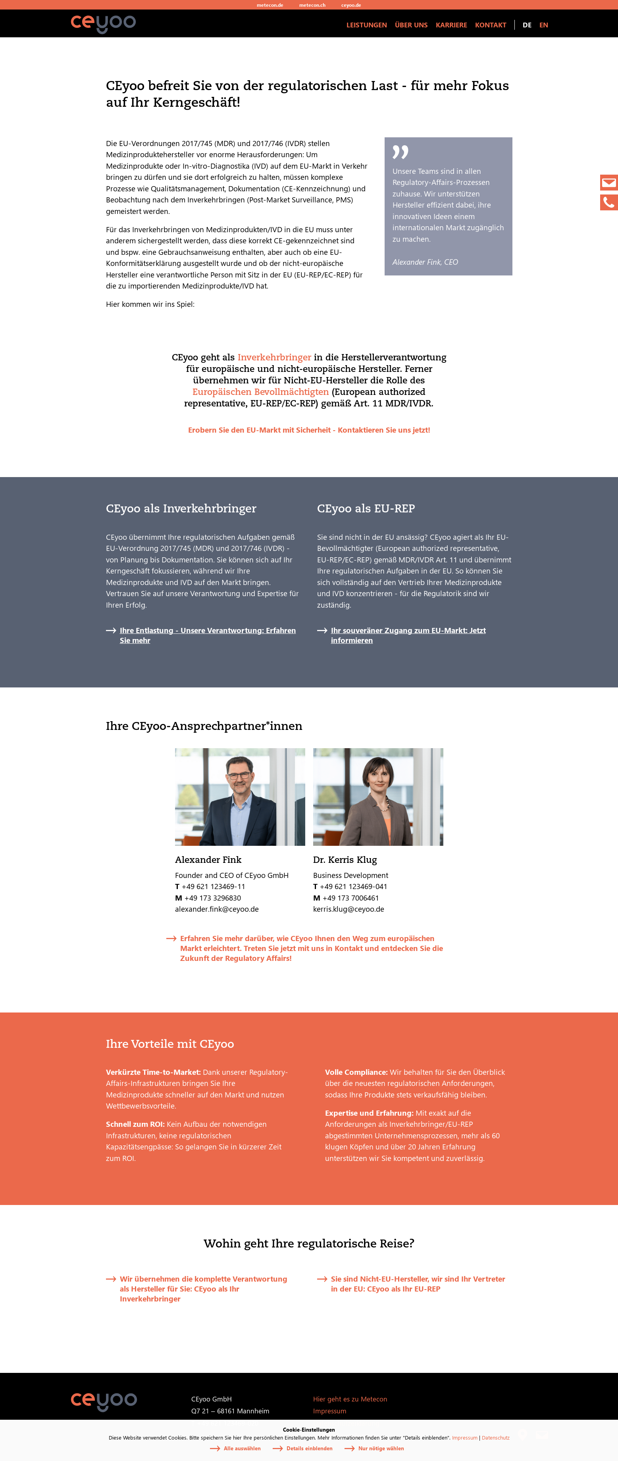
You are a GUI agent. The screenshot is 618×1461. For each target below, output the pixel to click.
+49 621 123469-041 (353, 886)
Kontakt (490, 24)
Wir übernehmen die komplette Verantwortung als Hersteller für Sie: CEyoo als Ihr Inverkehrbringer (203, 1288)
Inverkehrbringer (274, 357)
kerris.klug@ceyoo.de (348, 908)
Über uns (411, 24)
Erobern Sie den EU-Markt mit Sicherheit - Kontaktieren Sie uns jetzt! (309, 429)
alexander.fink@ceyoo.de (217, 908)
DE (527, 24)
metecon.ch (312, 5)
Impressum (464, 1437)
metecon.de (270, 5)
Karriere (451, 24)
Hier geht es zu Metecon (350, 1398)
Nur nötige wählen (381, 1448)
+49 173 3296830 (213, 897)
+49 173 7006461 (350, 897)
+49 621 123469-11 (213, 886)
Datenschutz (496, 1437)
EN (543, 24)
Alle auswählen (242, 1448)
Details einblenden (310, 1448)
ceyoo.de (351, 5)
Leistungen (367, 24)
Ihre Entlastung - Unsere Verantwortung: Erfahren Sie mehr (208, 635)
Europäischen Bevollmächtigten (261, 391)
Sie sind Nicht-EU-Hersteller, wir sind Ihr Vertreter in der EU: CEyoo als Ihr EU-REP (418, 1284)
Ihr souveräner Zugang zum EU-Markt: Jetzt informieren (408, 635)
